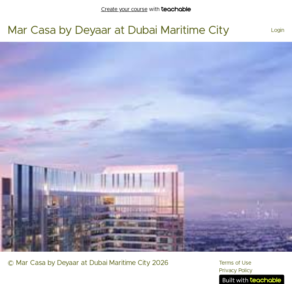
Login (277, 30)
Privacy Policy (235, 270)
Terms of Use (235, 263)
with (146, 10)
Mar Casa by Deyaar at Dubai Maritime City (118, 30)
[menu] (274, 30)
